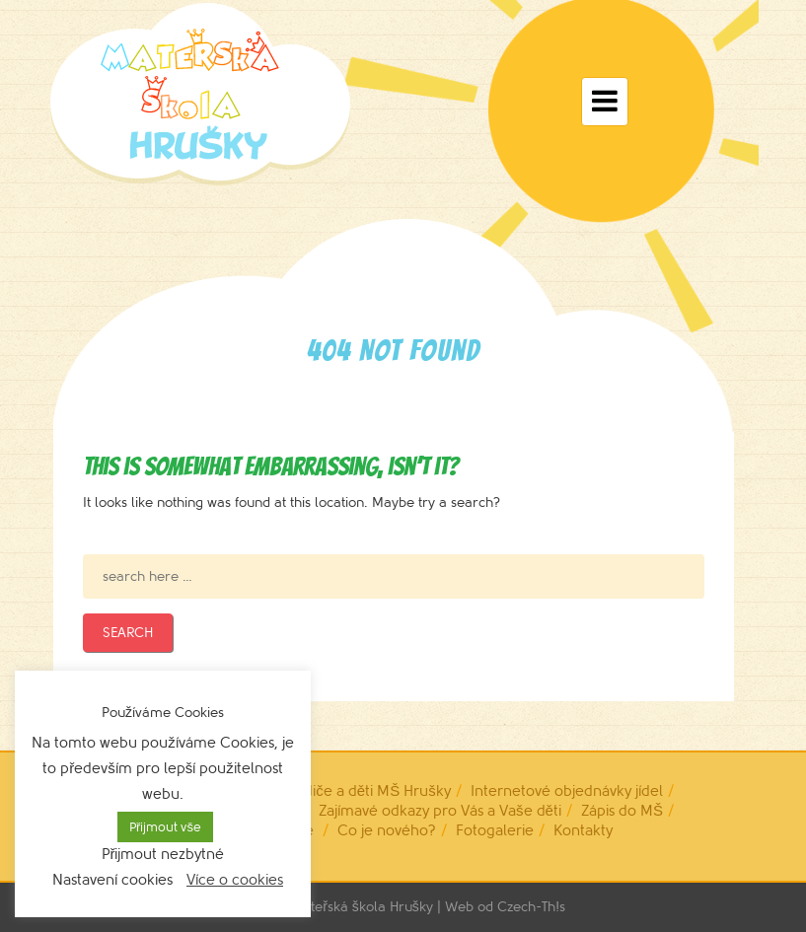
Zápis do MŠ (622, 811)
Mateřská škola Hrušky (362, 906)
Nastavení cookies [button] (112, 880)
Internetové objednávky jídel (567, 791)
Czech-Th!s (531, 906)
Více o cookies (234, 880)
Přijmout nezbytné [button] (163, 854)
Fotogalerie (495, 831)
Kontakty (583, 831)
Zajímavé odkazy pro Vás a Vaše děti (440, 811)
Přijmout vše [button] (165, 827)
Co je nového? (386, 831)
